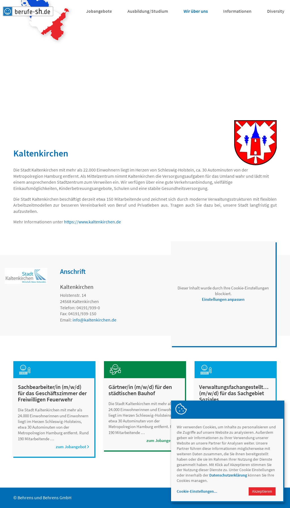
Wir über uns (196, 11)
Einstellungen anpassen (223, 299)
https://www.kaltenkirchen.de (92, 222)
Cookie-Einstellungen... (197, 491)
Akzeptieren (262, 491)
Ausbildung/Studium (147, 11)
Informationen (237, 11)
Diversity (275, 11)
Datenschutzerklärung (228, 475)
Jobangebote (99, 11)
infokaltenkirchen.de (94, 320)
